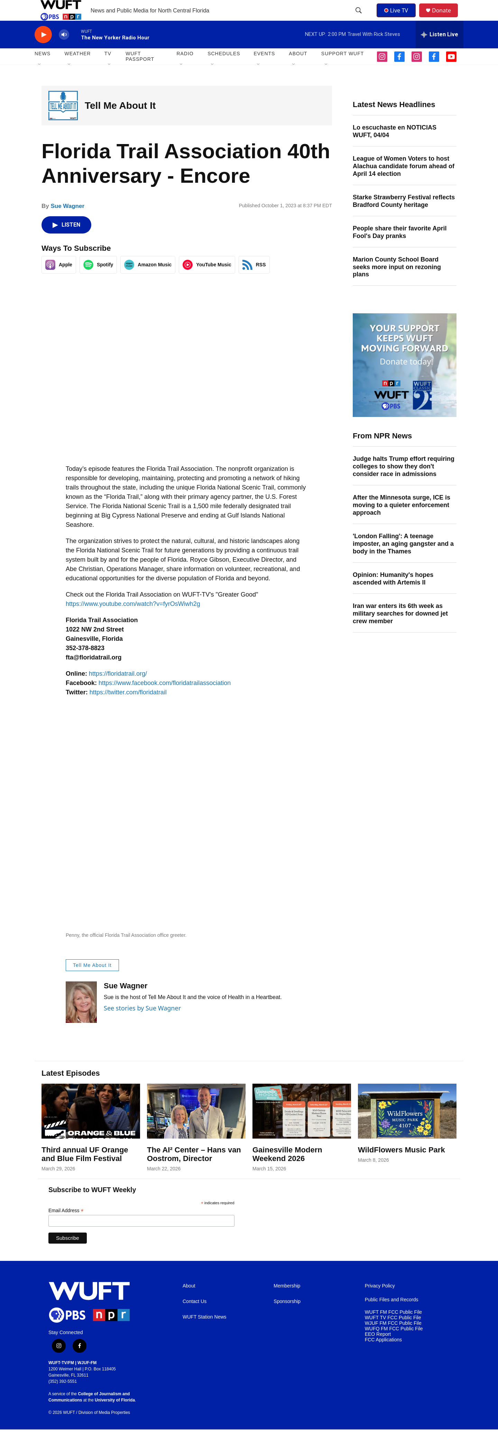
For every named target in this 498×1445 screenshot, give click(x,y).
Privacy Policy (380, 1301)
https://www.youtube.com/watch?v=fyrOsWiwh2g (133, 619)
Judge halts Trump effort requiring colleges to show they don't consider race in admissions (403, 482)
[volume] (64, 50)
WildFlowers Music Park (401, 1165)
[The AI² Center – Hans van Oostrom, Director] (196, 1126)
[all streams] (439, 50)
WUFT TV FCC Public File (393, 1333)
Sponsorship (287, 1317)
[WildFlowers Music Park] (407, 1126)
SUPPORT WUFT (342, 69)
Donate (445, 18)
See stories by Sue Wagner (142, 1023)
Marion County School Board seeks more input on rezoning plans (397, 283)
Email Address (66, 1226)
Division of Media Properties (104, 1428)
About (189, 1301)
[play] (43, 50)
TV (107, 69)
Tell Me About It (120, 121)
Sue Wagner (67, 221)
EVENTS (264, 69)
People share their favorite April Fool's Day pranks (399, 247)
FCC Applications (383, 1355)
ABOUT (298, 69)
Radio (184, 69)
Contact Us (194, 1317)
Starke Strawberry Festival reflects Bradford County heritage (404, 216)
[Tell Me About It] (63, 121)
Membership (287, 1301)
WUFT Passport (140, 71)
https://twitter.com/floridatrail (128, 707)
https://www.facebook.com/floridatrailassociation (165, 698)
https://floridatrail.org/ (118, 689)
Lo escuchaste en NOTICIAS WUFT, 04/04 (394, 147)
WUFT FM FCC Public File (393, 1327)
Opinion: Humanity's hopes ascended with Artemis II (393, 594)
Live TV (398, 18)
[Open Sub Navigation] (40, 80)
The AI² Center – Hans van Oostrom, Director (194, 1169)
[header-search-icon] (359, 18)
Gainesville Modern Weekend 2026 (287, 1169)
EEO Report (378, 1349)
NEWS (42, 69)
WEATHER (77, 69)
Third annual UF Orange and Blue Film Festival (85, 1169)
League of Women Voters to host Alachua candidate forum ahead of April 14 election (403, 182)
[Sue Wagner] (81, 1017)
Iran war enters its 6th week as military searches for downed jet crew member (400, 629)
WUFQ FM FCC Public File (394, 1344)
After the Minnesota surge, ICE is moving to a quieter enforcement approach (401, 521)
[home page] (91, 1318)
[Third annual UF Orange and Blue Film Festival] (91, 1126)
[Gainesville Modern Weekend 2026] (301, 1126)
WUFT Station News (205, 1332)
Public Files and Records (391, 1315)
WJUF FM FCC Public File (393, 1338)
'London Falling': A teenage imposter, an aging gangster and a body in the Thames (403, 559)
